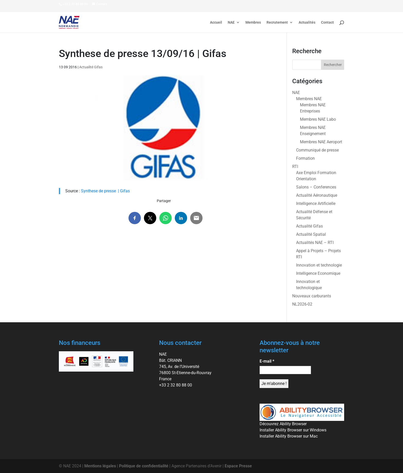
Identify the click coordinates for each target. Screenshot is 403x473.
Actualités (307, 22)
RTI (295, 166)
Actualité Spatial (311, 234)
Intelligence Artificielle (315, 203)
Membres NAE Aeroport (321, 141)
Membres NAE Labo (318, 119)
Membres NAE (309, 98)
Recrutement (277, 22)
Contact (327, 22)
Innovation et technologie (319, 265)
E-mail (267, 361)
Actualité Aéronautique (316, 195)
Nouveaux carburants (311, 296)
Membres (253, 22)
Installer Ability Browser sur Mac (289, 436)
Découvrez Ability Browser (283, 423)
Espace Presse (238, 465)
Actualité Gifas (91, 67)
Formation (305, 158)
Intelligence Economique (318, 273)
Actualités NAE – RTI (315, 242)
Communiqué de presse (317, 150)
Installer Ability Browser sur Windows (293, 430)
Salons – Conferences (316, 187)
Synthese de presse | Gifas (105, 190)
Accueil (216, 22)
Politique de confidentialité (143, 465)
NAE (231, 22)
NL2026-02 (302, 304)
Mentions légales (100, 465)
